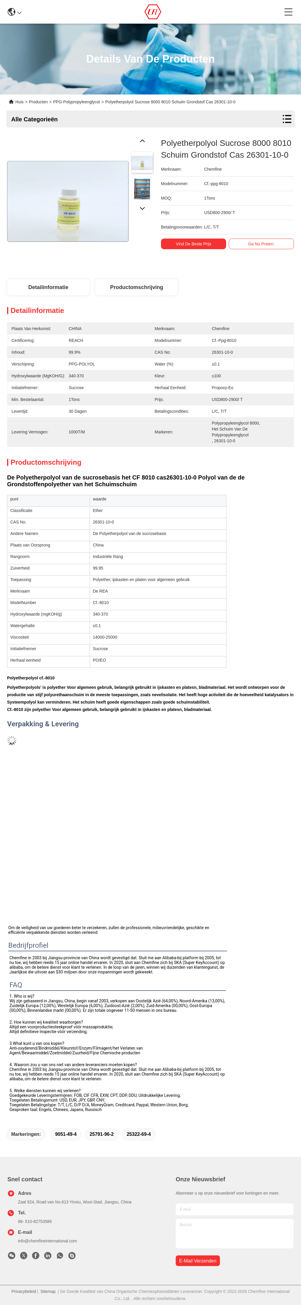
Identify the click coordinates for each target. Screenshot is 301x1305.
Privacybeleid (23, 1291)
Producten (38, 101)
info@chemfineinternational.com (47, 1241)
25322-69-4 (139, 1134)
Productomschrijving (136, 287)
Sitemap (47, 1291)
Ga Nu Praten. (261, 244)
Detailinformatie (48, 287)
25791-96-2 (102, 1134)
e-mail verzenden (197, 1260)
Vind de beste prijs (193, 244)
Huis (19, 101)
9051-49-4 (66, 1134)
